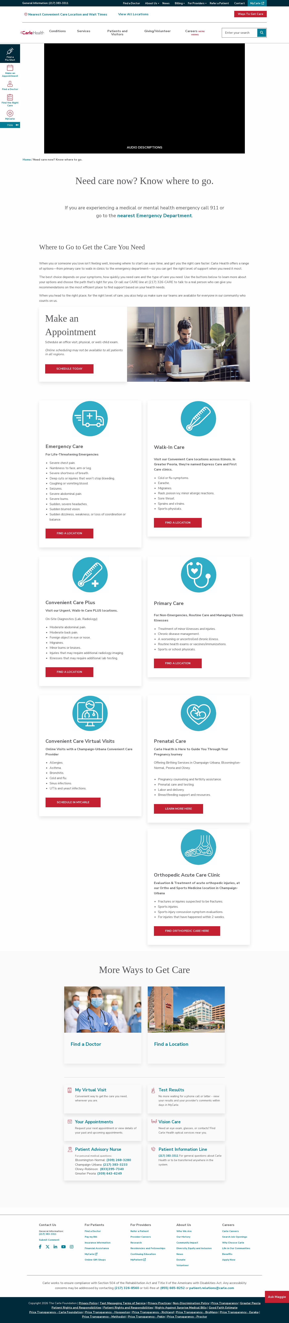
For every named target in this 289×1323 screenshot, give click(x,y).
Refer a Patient (139, 1231)
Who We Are (184, 1231)
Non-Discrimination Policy (191, 1303)
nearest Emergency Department (154, 215)
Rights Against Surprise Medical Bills (181, 1308)
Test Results (171, 1090)
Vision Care (170, 1122)
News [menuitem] (166, 3)
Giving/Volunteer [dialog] (157, 31)
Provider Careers (140, 1236)
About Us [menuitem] (151, 3)
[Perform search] (261, 33)
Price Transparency (224, 1303)
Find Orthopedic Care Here (187, 931)
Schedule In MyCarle (73, 802)
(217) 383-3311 (168, 1156)
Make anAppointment (10, 71)
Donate (180, 1259)
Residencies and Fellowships (147, 1248)
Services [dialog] (83, 31)
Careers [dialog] (195, 32)
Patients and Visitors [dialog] (117, 33)
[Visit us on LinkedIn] (55, 1247)
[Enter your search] (244, 33)
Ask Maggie (277, 1297)
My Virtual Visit (90, 1090)
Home (27, 160)
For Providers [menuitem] (196, 3)
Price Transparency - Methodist (104, 1317)
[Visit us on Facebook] (40, 1247)
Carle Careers (230, 1231)
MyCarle (91, 1254)
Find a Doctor (10, 86)
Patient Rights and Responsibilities (128, 1308)
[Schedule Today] (188, 344)
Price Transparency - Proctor (187, 1317)
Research (136, 1242)
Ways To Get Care (250, 14)
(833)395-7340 (112, 1169)
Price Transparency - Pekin (146, 1317)
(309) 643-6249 (109, 1173)
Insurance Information (97, 1242)
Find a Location (69, 533)
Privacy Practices (159, 1303)
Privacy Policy (88, 1303)
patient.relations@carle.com (211, 1288)
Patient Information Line (183, 1149)
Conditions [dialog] (57, 31)
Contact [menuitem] (239, 3)
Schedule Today (69, 369)
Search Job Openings (234, 1236)
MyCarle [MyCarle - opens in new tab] (10, 115)
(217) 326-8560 (126, 1288)
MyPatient (138, 1259)
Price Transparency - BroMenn (197, 1312)
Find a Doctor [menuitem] (131, 3)
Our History (183, 1236)
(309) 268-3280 (118, 1160)
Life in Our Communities (236, 1248)
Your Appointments (94, 1122)
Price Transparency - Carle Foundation (56, 1312)
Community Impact (187, 1242)
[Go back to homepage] (32, 33)
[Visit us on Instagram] (71, 1247)
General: (45, 3)
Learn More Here (178, 809)
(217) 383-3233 (115, 1164)
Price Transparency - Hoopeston (107, 1312)
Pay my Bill (91, 1236)
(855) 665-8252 (172, 1288)
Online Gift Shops (95, 1259)
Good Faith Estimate (223, 1308)
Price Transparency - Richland (153, 1312)
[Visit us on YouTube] (63, 1247)
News (179, 1254)
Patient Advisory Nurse (98, 1149)
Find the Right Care (10, 100)
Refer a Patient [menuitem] (219, 3)
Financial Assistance (97, 1248)
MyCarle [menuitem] (255, 3)
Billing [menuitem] (179, 3)
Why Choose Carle (233, 1242)
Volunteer (182, 1265)
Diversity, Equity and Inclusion (194, 1248)
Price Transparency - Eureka (239, 1312)
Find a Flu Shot (10, 54)
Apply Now (228, 1259)
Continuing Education (143, 1254)
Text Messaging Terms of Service (123, 1303)
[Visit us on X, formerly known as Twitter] (48, 1247)
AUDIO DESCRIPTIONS (144, 147)
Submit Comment (49, 1239)
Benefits (227, 1254)
